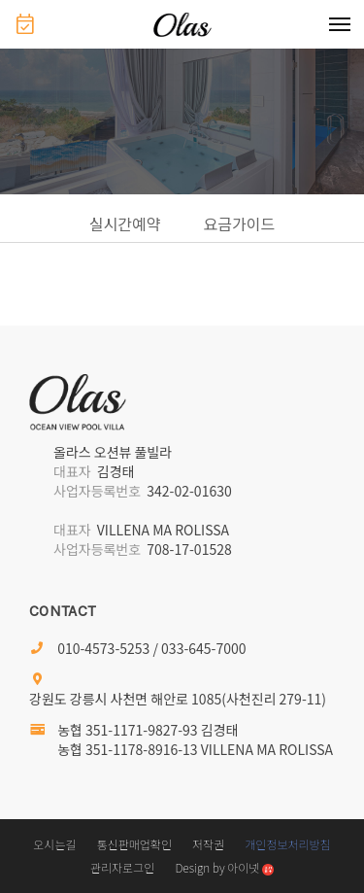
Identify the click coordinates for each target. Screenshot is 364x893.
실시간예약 (125, 223)
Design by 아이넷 (224, 867)
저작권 (208, 844)
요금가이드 (240, 223)
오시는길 (54, 844)
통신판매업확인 (134, 844)
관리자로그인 (122, 867)
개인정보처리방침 (287, 844)
